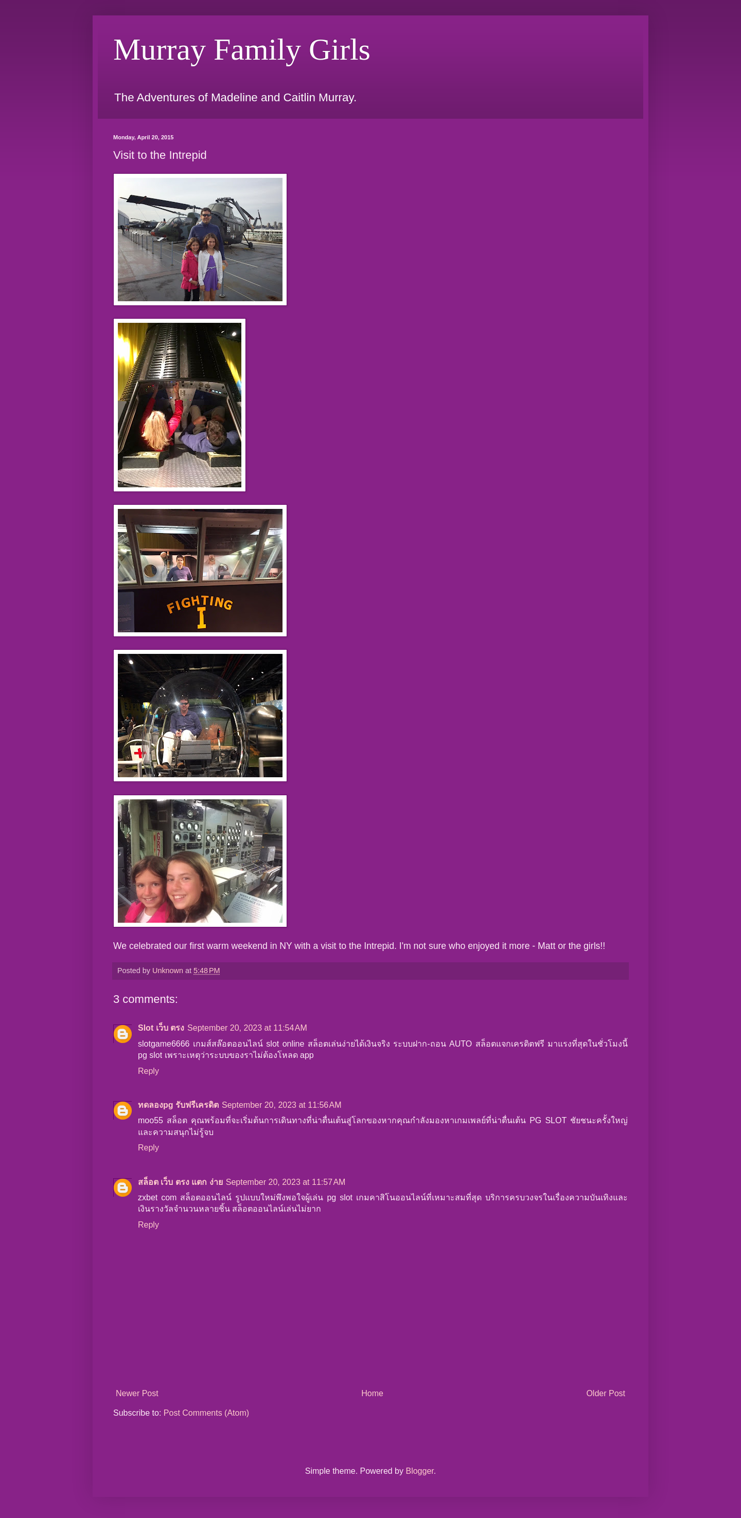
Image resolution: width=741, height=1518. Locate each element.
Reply (148, 1071)
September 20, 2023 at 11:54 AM (247, 1027)
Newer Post (137, 1393)
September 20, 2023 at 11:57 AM (286, 1182)
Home (372, 1393)
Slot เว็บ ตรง (161, 1027)
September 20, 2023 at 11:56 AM (282, 1105)
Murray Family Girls (241, 49)
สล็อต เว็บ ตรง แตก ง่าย (180, 1182)
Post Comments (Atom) (206, 1413)
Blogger (419, 1471)
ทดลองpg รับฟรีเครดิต (178, 1105)
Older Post (605, 1393)
